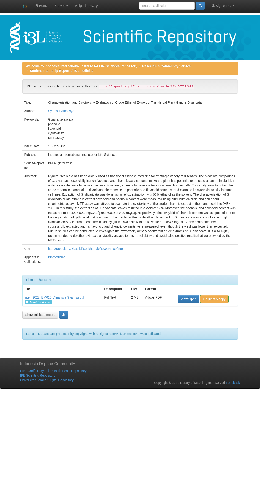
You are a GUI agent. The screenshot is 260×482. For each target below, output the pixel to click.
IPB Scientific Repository (37, 375)
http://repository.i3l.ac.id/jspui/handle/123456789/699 (85, 248)
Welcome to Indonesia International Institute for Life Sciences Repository (81, 66)
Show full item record (40, 315)
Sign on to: (223, 6)
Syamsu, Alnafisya (61, 111)
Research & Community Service (166, 66)
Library (91, 5)
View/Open (188, 299)
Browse (61, 6)
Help (78, 6)
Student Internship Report (49, 71)
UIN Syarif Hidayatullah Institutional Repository (53, 371)
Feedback (233, 383)
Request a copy (214, 299)
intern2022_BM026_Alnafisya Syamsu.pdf (54, 297)
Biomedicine (83, 71)
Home (41, 6)
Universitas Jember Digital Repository (47, 380)
